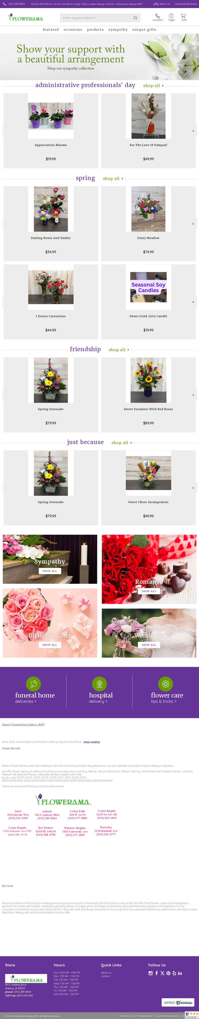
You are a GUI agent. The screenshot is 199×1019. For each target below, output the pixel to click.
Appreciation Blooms (51, 145)
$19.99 (51, 159)
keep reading (92, 741)
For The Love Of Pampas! (148, 145)
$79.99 (51, 423)
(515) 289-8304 (16, 3)
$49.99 (148, 159)
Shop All (151, 85)
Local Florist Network (167, 1016)
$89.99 (148, 423)
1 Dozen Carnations (51, 316)
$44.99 (50, 330)
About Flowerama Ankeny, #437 (23, 724)
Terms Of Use (126, 1016)
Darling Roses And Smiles (51, 238)
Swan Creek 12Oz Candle (148, 316)
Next (193, 131)
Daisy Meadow (148, 238)
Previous (5, 131)
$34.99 (50, 252)
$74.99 (148, 252)
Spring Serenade (51, 409)
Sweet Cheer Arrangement (148, 502)
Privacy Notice (144, 1016)
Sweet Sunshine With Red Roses (148, 409)
